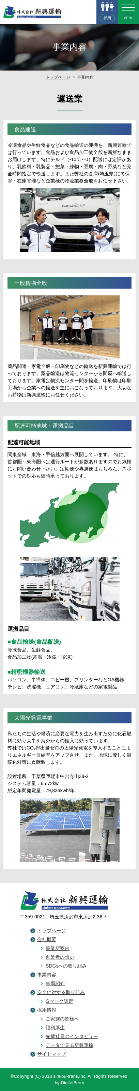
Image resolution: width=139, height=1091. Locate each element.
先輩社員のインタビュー (72, 1036)
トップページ (58, 77)
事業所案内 (58, 948)
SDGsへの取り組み (66, 966)
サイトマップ (51, 1054)
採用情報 (46, 1010)
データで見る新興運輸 (69, 1045)
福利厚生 (55, 1027)
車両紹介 (55, 983)
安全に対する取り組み (61, 992)
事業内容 (46, 974)
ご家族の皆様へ (62, 1018)
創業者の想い (60, 957)
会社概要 (46, 939)
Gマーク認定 (59, 1001)
